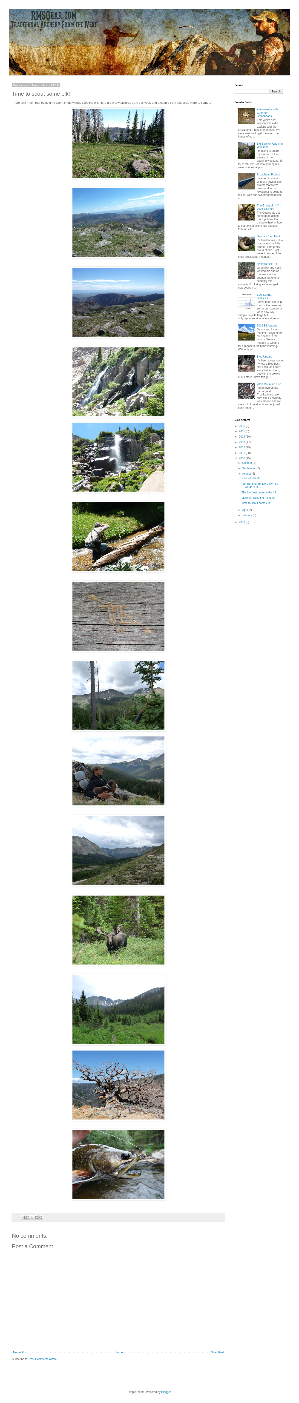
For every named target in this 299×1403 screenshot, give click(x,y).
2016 (242, 426)
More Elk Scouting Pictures (258, 497)
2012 (242, 447)
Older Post (217, 1352)
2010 (242, 458)
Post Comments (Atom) (43, 1359)
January (247, 515)
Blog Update (264, 356)
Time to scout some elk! (256, 503)
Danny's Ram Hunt (268, 236)
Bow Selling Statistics (264, 296)
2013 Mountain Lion (269, 384)
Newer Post (20, 1352)
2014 (242, 436)
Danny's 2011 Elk (267, 264)
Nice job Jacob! (251, 478)
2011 (242, 453)
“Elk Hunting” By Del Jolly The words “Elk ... (260, 485)
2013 (242, 442)
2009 (242, 522)
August (247, 473)
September (249, 468)
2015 (242, 431)
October (247, 462)
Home (119, 1352)
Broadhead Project (268, 174)
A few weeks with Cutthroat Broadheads (267, 113)
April (245, 510)
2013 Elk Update (267, 325)
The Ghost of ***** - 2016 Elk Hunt (269, 207)
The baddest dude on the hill (259, 492)
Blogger (166, 1392)
